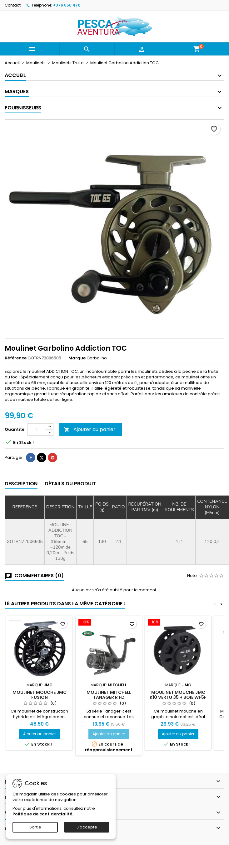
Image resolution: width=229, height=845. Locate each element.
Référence (16, 358)
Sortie (35, 827)
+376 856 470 (66, 5)
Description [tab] (21, 483)
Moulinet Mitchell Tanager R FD (109, 694)
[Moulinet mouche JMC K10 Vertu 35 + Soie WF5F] (178, 623)
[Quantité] (36, 429)
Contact (13, 5)
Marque (77, 358)
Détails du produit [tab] (70, 483)
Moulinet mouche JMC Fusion (39, 694)
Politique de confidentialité (42, 814)
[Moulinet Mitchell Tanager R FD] (108, 623)
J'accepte (87, 827)
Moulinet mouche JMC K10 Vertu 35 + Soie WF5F (178, 694)
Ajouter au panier (90, 429)
